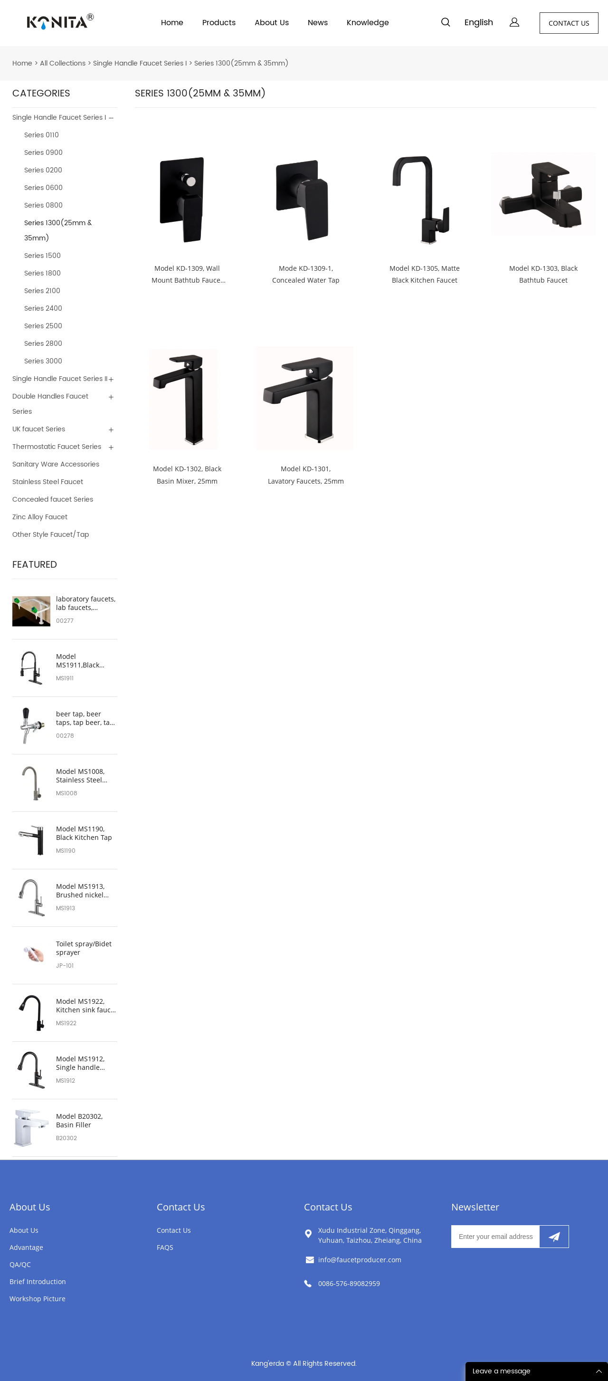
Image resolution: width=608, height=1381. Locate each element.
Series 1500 (42, 255)
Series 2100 (42, 291)
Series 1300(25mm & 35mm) (241, 63)
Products (219, 23)
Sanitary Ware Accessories (55, 464)
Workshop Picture (38, 1298)
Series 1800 (42, 273)
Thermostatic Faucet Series (56, 446)
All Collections (63, 63)
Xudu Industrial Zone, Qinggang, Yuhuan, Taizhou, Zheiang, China (370, 1235)
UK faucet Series (38, 429)
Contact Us (181, 1206)
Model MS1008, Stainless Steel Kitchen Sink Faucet (80, 775)
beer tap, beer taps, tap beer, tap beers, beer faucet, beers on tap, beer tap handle (85, 718)
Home (172, 23)
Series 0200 (43, 170)
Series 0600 (43, 187)
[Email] (495, 1236)
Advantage (26, 1247)
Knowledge (368, 23)
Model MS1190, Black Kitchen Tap (84, 833)
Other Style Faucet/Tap (50, 534)
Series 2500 (43, 326)
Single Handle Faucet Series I (140, 63)
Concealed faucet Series (52, 499)
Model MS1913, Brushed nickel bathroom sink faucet (80, 890)
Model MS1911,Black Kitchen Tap (77, 660)
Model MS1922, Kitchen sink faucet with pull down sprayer (86, 1005)
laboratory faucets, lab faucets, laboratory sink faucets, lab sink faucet (85, 603)
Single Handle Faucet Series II (59, 378)
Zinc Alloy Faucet (39, 517)
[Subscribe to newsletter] (554, 1236)
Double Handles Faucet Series (50, 404)
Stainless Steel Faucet (47, 481)
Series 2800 (43, 343)
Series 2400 (43, 308)
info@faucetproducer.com (359, 1259)
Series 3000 (43, 361)
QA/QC (20, 1264)
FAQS (165, 1247)
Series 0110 (41, 135)
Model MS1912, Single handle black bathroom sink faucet (81, 1063)
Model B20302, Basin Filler (79, 1120)
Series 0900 (43, 152)
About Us (272, 23)
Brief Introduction (38, 1281)
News (318, 23)
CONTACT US (569, 23)
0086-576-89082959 (349, 1283)
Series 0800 (43, 205)
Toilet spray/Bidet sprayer (84, 948)
